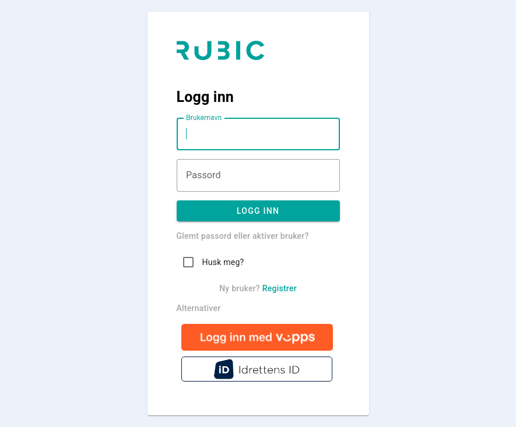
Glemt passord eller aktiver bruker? (243, 236)
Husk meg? (223, 262)
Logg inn (258, 210)
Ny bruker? (258, 288)
